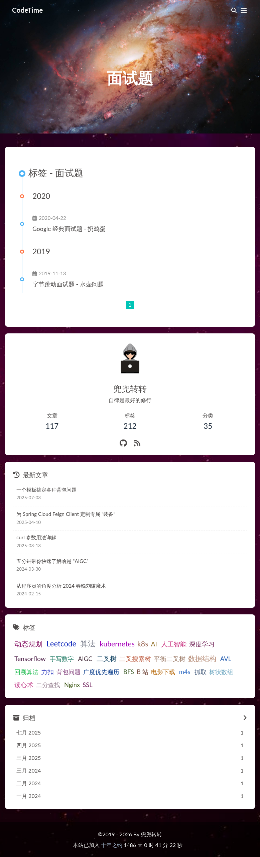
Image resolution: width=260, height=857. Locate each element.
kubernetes (117, 643)
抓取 (200, 671)
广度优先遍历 (101, 671)
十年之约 (111, 845)
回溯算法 (26, 671)
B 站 (142, 671)
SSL (87, 684)
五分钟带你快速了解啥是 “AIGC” (52, 561)
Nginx (72, 684)
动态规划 (28, 643)
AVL (225, 658)
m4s (184, 671)
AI (154, 644)
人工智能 (173, 644)
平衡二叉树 (169, 658)
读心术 (23, 684)
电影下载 (163, 671)
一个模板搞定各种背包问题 (46, 490)
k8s (142, 643)
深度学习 (202, 644)
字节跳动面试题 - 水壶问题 (68, 284)
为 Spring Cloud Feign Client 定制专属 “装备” (65, 514)
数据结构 (202, 658)
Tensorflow (30, 658)
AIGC (85, 658)
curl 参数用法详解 (36, 537)
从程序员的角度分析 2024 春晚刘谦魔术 (61, 586)
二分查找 (48, 684)
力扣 (47, 671)
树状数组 (221, 671)
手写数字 (62, 658)
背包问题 (68, 671)
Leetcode (61, 643)
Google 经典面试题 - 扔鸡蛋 (69, 228)
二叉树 (107, 658)
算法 (88, 643)
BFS (128, 671)
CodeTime (27, 10)
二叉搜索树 (135, 658)
